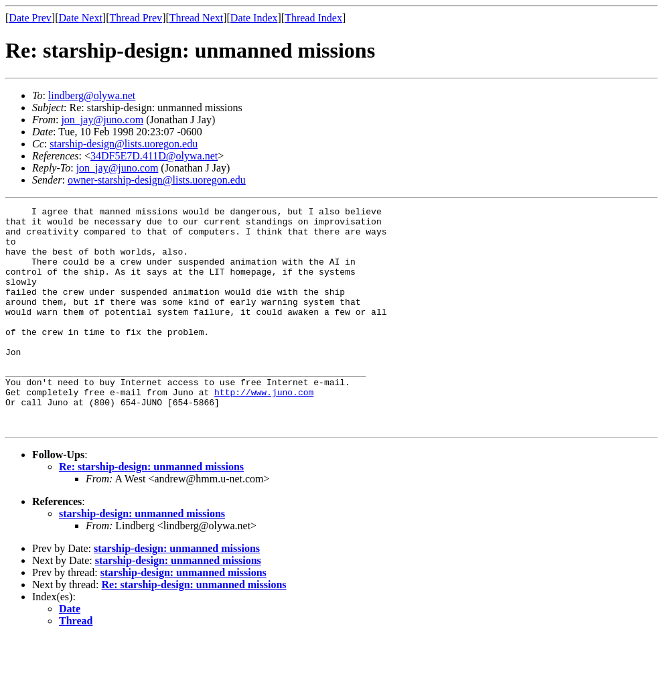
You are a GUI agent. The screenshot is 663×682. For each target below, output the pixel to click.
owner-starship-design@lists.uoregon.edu (157, 180)
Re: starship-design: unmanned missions (151, 511)
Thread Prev (135, 17)
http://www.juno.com (263, 430)
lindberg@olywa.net (91, 95)
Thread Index (313, 17)
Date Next (80, 17)
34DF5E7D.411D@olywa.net (154, 155)
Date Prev (30, 17)
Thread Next (196, 17)
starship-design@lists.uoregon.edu (124, 143)
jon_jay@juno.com (102, 119)
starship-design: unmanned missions (142, 557)
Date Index (254, 17)
